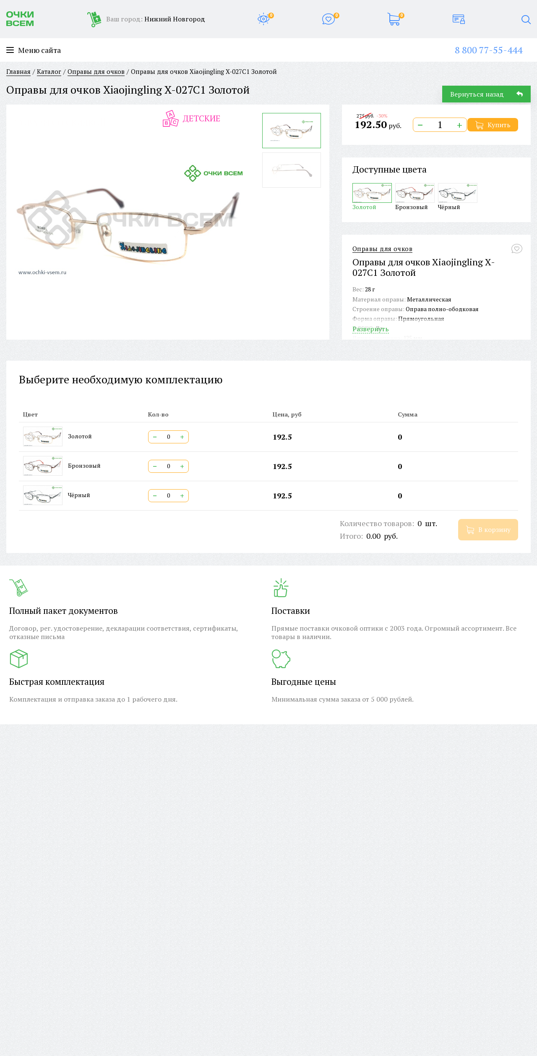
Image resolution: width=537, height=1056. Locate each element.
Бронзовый (415, 196)
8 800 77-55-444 (488, 50)
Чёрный (457, 196)
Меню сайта (33, 50)
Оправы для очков (382, 248)
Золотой (372, 196)
